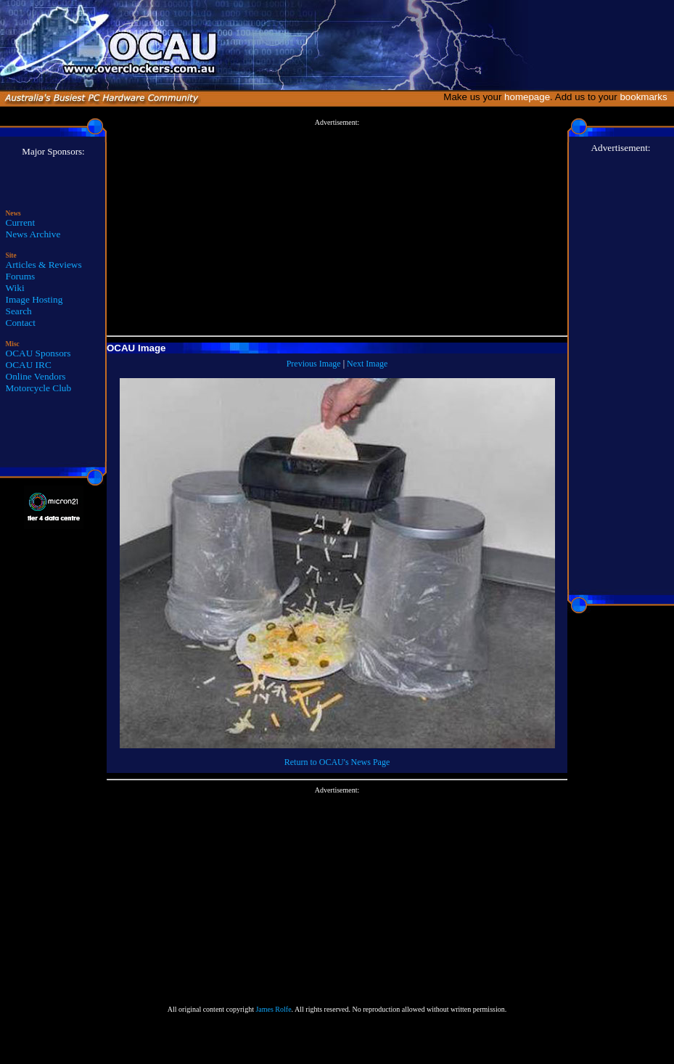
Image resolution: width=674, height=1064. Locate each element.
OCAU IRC (29, 364)
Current (21, 222)
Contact (21, 322)
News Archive (33, 234)
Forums (21, 276)
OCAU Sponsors (38, 353)
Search (19, 311)
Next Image (367, 364)
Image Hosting (34, 299)
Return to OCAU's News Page (337, 762)
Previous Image (314, 364)
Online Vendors (36, 376)
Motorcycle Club (39, 387)
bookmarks (646, 96)
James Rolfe (273, 1009)
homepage (527, 96)
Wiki (15, 287)
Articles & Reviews (44, 264)
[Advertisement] (337, 228)
